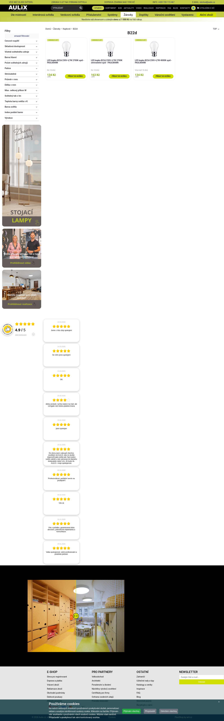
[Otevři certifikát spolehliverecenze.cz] (25, 324)
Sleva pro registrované (57, 677)
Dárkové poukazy (54, 697)
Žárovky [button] (128, 14)
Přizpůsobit (150, 711)
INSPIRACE (161, 8)
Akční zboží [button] (206, 14)
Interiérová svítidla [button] (43, 14)
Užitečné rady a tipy (145, 681)
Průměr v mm (11, 79)
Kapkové (66, 29)
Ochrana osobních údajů (103, 697)
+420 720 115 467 (166, 2)
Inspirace (141, 689)
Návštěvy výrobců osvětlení (104, 689)
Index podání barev (14, 112)
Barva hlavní (11, 57)
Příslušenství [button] (93, 14)
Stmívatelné (10, 74)
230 (21, 335)
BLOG (175, 8)
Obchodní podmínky (56, 693)
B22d (75, 29)
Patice (8, 68)
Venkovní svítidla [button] (70, 14)
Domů (48, 29)
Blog (139, 697)
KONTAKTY (185, 8)
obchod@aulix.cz (207, 2)
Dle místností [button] (18, 14)
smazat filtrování (21, 36)
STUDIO (98, 8)
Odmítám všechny (169, 711)
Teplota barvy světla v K (16, 101)
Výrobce (9, 118)
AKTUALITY (129, 8)
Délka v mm (10, 85)
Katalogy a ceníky (144, 685)
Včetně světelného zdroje (17, 52)
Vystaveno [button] (188, 14)
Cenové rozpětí (12, 41)
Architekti (96, 681)
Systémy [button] (112, 14)
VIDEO (139, 8)
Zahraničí (141, 677)
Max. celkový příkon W (15, 90)
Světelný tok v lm (13, 96)
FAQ (169, 8)
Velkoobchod (97, 677)
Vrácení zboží (53, 685)
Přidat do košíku (75, 76)
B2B (120, 8)
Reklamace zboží (54, 689)
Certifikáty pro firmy (100, 693)
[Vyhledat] (81, 8)
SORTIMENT (110, 8)
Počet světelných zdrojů (16, 62)
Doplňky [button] (143, 14)
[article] (61, 330)
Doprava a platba (54, 681)
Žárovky (56, 29)
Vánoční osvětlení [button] (165, 14)
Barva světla (11, 107)
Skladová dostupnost (15, 46)
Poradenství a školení (101, 685)
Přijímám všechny (131, 711)
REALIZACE (149, 8)
